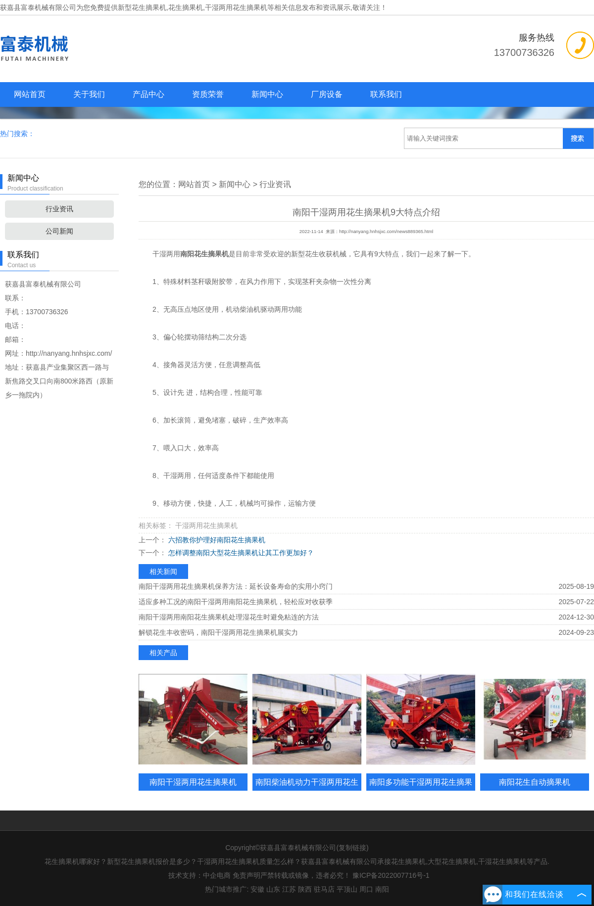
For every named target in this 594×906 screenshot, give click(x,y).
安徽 (257, 889)
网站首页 (30, 94)
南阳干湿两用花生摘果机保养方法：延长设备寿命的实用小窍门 (236, 586)
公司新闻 (59, 231)
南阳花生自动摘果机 (534, 781)
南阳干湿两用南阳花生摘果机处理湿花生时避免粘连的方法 (229, 617)
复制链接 (352, 848)
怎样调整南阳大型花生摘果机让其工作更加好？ (240, 553)
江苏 (289, 889)
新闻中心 (267, 94)
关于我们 (89, 94)
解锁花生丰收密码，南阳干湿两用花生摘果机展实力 (218, 632)
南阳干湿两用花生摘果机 (193, 781)
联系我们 (386, 94)
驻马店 (324, 889)
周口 (366, 889)
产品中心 (148, 94)
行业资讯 (59, 209)
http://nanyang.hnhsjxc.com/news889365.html (386, 231)
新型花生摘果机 (142, 7)
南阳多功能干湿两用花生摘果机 (420, 790)
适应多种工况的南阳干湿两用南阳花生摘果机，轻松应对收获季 (236, 602)
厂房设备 (327, 94)
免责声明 (246, 875)
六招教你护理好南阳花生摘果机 (215, 540)
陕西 (305, 889)
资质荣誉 (208, 94)
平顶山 (347, 889)
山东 (273, 889)
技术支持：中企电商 (199, 875)
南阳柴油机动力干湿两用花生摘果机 (306, 790)
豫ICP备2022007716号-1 (391, 875)
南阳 (382, 889)
